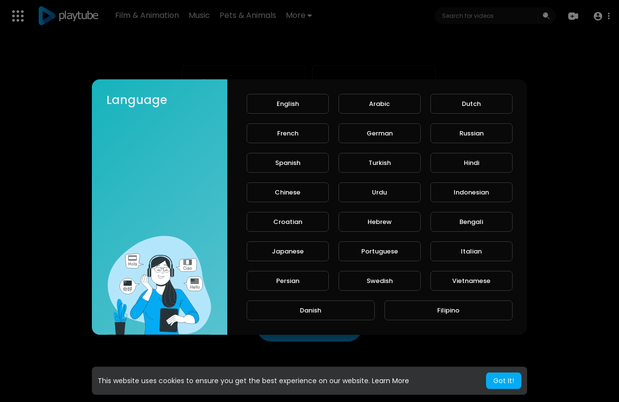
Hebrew (380, 221)
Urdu (379, 192)
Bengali (471, 221)
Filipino (448, 310)
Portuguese (379, 251)
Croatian (287, 221)
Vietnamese (471, 280)
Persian (287, 280)
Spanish (287, 162)
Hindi (471, 162)
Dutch (471, 103)
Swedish (380, 280)
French (287, 133)
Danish (310, 310)
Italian (471, 251)
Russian (471, 133)
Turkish (379, 162)
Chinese (287, 192)
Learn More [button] (390, 381)
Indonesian (471, 192)
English (288, 103)
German (380, 133)
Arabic (379, 103)
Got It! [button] (503, 381)
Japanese (288, 251)
